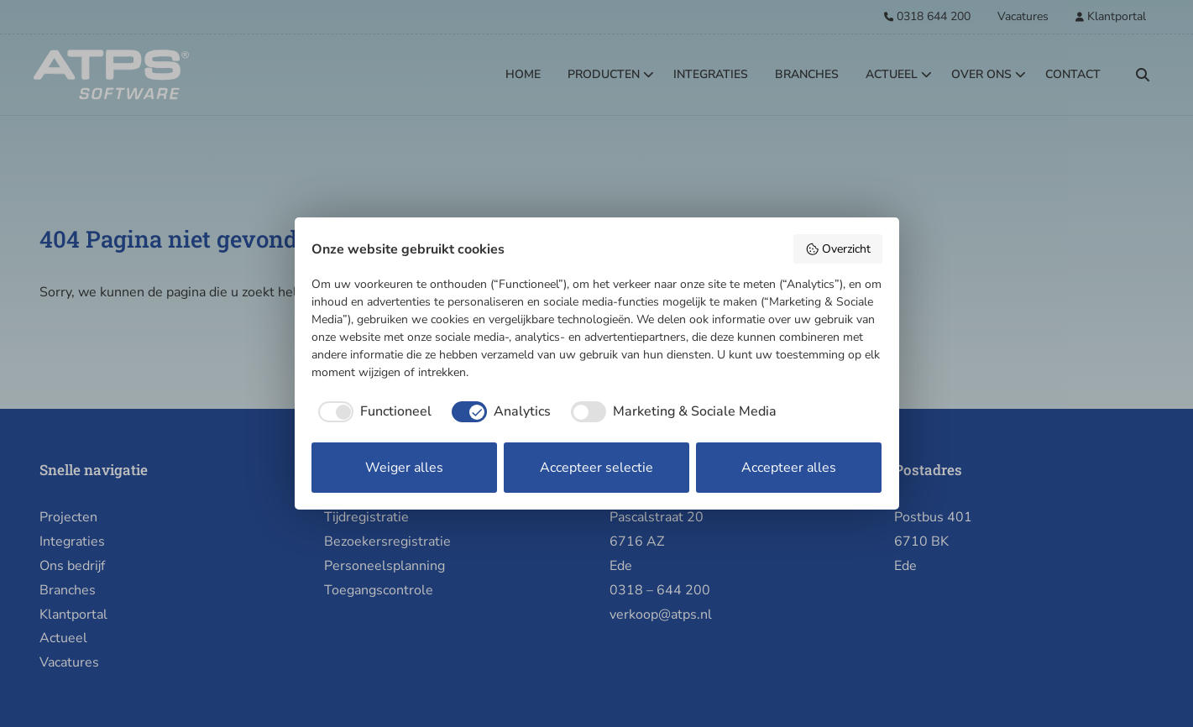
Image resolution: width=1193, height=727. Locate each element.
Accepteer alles (788, 467)
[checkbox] (371, 411)
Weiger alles (404, 467)
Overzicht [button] (838, 249)
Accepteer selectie (596, 467)
